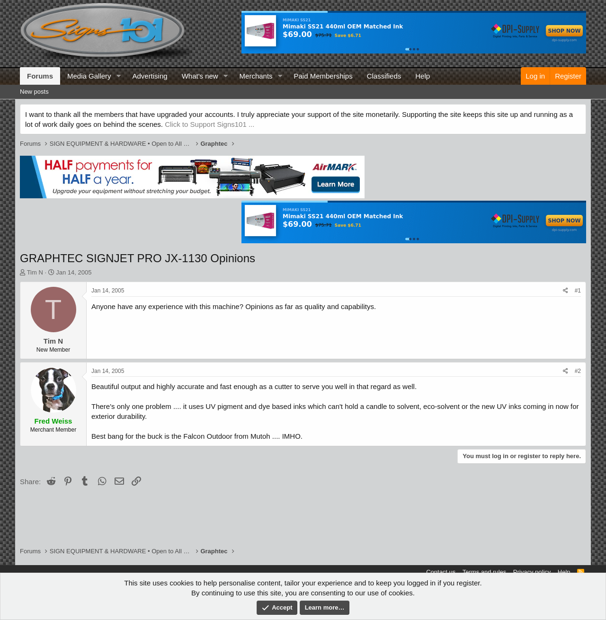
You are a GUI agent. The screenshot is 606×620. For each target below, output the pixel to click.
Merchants (256, 76)
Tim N (35, 272)
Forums (40, 76)
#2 (578, 371)
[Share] (565, 290)
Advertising (149, 76)
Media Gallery (89, 76)
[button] (118, 76)
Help (422, 76)
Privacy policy (532, 572)
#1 (578, 290)
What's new (200, 76)
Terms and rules (484, 572)
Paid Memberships (323, 76)
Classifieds (384, 76)
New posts (34, 91)
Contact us (440, 572)
